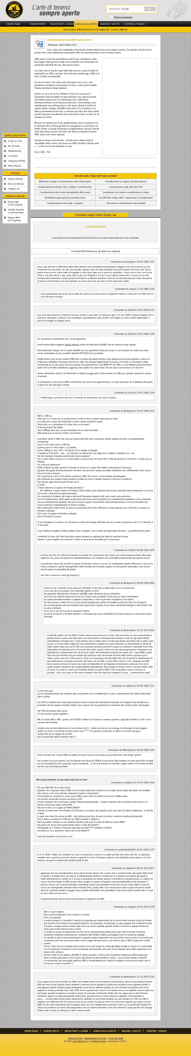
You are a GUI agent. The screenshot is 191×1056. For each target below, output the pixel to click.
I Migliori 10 (14, 188)
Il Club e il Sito (15, 141)
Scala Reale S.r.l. (81, 1041)
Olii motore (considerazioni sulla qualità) (126, 203)
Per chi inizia (14, 145)
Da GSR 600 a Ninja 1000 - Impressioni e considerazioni (126, 197)
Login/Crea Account (95, 226)
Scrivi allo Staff (115, 1038)
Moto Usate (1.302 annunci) (15, 203)
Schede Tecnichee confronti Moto (16, 211)
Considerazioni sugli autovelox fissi (126, 186)
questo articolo (72, 344)
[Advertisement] (113, 106)
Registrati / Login (62, 24)
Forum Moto (38, 24)
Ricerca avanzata (123, 17)
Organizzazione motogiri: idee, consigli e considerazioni (65, 186)
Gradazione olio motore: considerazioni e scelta (126, 192)
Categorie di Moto (16, 160)
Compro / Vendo (134, 24)
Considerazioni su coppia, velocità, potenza (125, 181)
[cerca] (124, 9)
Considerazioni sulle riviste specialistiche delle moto (65, 192)
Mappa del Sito (75, 1038)
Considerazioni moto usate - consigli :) (65, 203)
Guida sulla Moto (86, 24)
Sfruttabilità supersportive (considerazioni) (65, 197)
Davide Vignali (99, 1041)
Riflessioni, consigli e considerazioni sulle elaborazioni (65, 181)
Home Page (13, 24)
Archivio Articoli (15, 178)
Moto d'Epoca (14, 165)
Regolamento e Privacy (95, 1038)
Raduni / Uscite (110, 24)
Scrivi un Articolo (16, 183)
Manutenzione (14, 150)
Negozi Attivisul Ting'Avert (14, 219)
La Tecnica (13, 155)
